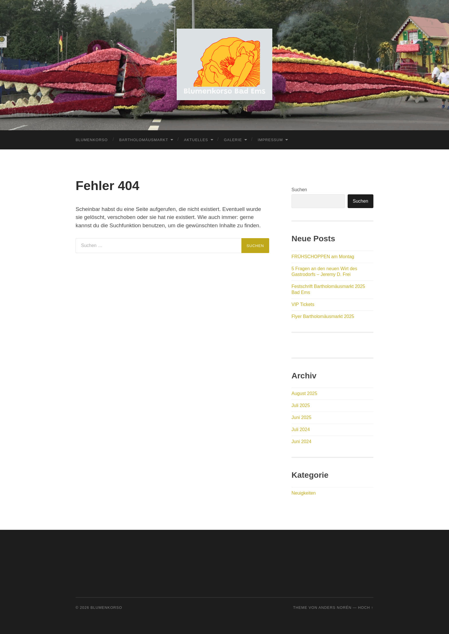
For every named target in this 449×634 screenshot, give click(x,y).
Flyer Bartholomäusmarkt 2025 (323, 316)
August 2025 (304, 393)
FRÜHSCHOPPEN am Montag (323, 256)
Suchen (299, 189)
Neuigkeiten (304, 493)
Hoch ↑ (365, 607)
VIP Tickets (303, 304)
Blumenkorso (92, 140)
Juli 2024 (301, 429)
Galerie (233, 140)
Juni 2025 (301, 417)
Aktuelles (196, 140)
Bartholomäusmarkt (143, 140)
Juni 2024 (301, 441)
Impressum (270, 140)
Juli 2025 (301, 405)
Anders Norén (334, 607)
